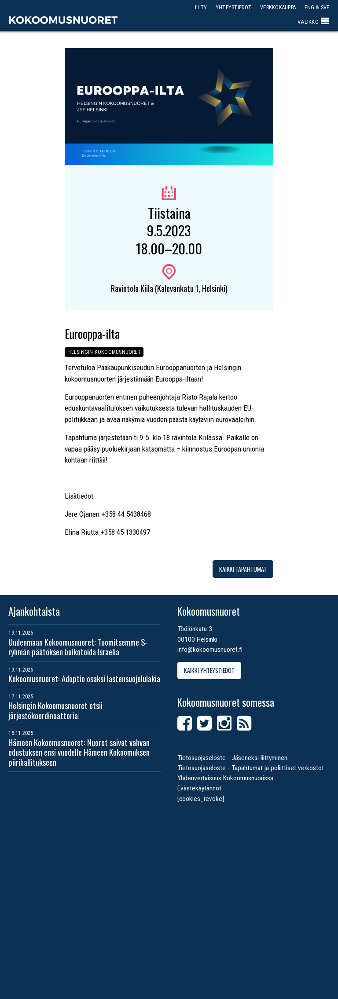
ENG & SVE (317, 7)
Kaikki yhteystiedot (209, 670)
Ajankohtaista (34, 611)
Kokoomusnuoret (63, 19)
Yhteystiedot (234, 7)
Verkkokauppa (278, 7)
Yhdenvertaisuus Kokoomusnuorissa (225, 778)
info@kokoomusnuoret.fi (209, 650)
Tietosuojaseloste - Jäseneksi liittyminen (232, 758)
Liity (201, 7)
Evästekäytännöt (199, 788)
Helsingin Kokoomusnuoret (104, 352)
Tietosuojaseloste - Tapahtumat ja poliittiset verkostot (250, 768)
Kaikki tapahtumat (243, 568)
